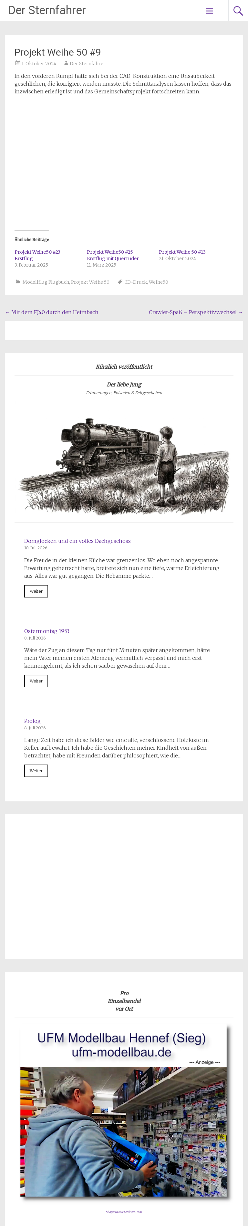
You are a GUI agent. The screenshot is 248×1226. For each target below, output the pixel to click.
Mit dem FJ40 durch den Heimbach (51, 195)
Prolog (32, 603)
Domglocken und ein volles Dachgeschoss (77, 423)
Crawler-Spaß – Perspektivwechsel (196, 195)
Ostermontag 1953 (46, 514)
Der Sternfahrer (47, 10)
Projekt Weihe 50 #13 (182, 135)
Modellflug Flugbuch (46, 165)
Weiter (36, 473)
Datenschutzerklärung (205, 1154)
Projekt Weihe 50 (90, 165)
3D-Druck (136, 165)
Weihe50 (158, 165)
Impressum (219, 1147)
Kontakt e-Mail (214, 1162)
